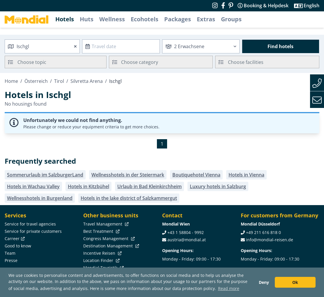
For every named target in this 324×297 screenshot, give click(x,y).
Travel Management (105, 224)
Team (10, 253)
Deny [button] (264, 282)
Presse (11, 260)
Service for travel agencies (30, 224)
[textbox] (161, 61)
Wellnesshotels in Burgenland (39, 198)
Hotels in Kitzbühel (88, 186)
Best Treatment (100, 231)
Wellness (112, 19)
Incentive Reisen (102, 253)
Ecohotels (144, 19)
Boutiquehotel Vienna (196, 175)
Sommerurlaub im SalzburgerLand (45, 175)
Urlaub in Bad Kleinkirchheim (149, 186)
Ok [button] (295, 282)
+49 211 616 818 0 (263, 232)
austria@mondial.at (186, 239)
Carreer (14, 238)
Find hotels (280, 46)
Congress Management (108, 238)
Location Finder (100, 260)
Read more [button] (228, 288)
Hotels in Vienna (246, 175)
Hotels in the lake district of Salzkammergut (129, 198)
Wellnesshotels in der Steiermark (127, 175)
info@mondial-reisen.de (269, 239)
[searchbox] (62, 62)
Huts (86, 19)
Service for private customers (33, 231)
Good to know (18, 246)
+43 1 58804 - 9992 (185, 232)
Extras (206, 19)
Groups (231, 19)
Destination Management (110, 246)
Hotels (64, 19)
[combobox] (42, 46)
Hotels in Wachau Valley (33, 186)
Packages (177, 19)
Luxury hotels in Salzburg (218, 186)
